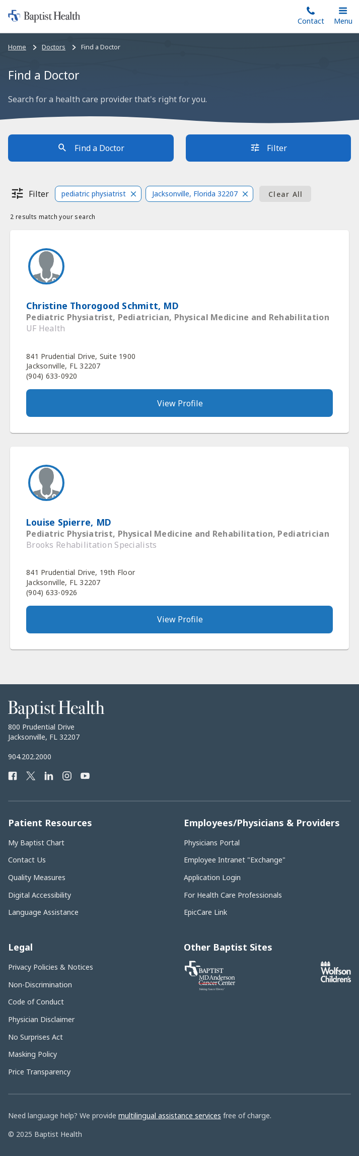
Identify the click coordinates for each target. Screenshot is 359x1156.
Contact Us (27, 859)
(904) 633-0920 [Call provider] (52, 376)
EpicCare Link (205, 912)
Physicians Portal (212, 842)
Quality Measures (36, 877)
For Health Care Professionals (233, 895)
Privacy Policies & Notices (50, 967)
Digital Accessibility (39, 895)
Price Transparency (39, 1071)
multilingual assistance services (169, 1115)
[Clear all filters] (285, 194)
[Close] (133, 193)
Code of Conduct (36, 1001)
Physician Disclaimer (41, 1019)
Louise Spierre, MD (68, 522)
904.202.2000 (29, 756)
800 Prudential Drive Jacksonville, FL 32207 (44, 732)
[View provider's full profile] (179, 402)
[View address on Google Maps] (179, 361)
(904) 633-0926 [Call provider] (52, 592)
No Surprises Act (35, 1037)
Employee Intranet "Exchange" (234, 859)
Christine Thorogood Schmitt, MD (102, 306)
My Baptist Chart (36, 842)
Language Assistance (43, 912)
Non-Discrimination (40, 984)
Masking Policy (32, 1054)
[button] (98, 194)
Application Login (212, 877)
